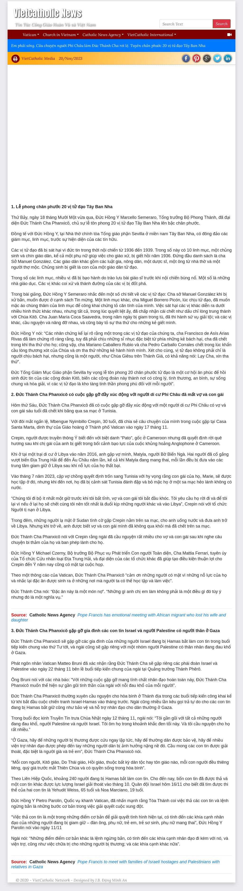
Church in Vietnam (59, 34)
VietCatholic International (150, 34)
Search (222, 23)
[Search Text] (186, 23)
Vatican (29, 34)
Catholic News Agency (102, 34)
